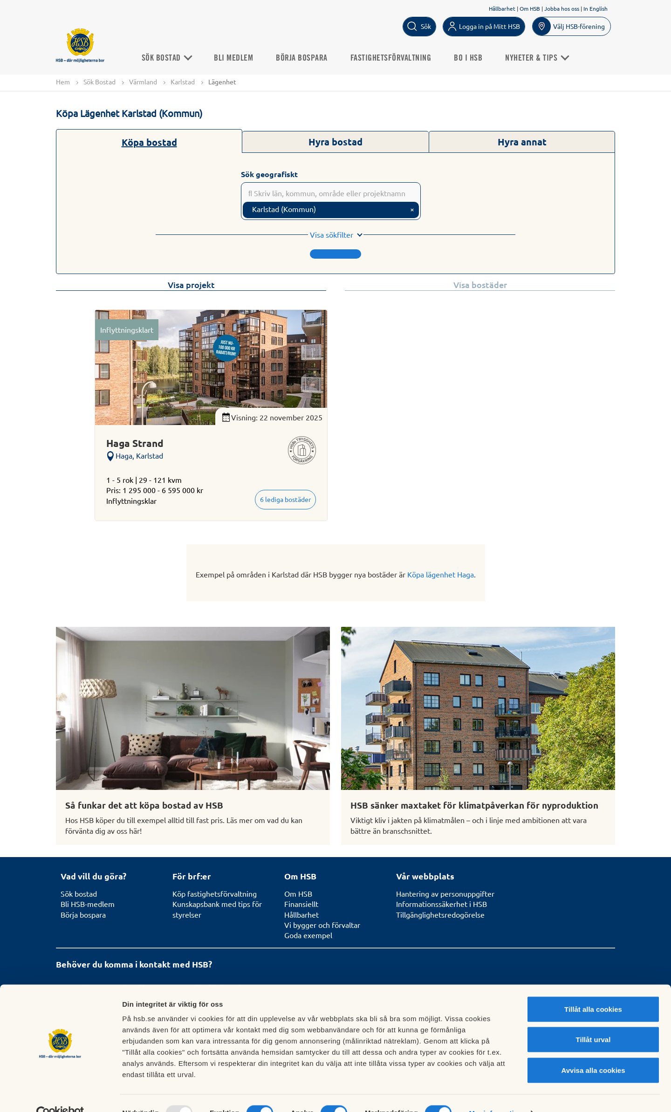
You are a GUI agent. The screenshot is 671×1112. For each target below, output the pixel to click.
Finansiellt (301, 903)
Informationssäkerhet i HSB (441, 903)
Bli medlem (241, 58)
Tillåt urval (593, 1020)
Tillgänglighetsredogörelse (440, 914)
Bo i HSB (476, 58)
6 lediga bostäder (285, 499)
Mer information (495, 1094)
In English (595, 8)
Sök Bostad (174, 58)
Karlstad (183, 81)
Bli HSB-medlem (88, 903)
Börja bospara (310, 58)
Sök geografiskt (269, 174)
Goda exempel (308, 935)
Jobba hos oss (561, 8)
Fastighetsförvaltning (398, 58)
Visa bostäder (480, 285)
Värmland (143, 81)
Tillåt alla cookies (593, 990)
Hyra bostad (335, 142)
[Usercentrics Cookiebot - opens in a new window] (60, 1094)
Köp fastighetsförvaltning (214, 893)
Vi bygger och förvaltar (322, 924)
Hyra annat (522, 142)
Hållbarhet (502, 8)
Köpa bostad (149, 142)
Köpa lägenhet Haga (440, 574)
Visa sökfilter (331, 235)
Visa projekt (191, 285)
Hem (63, 81)
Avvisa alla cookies (593, 1051)
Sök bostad (79, 893)
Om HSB (530, 8)
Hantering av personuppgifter (445, 893)
